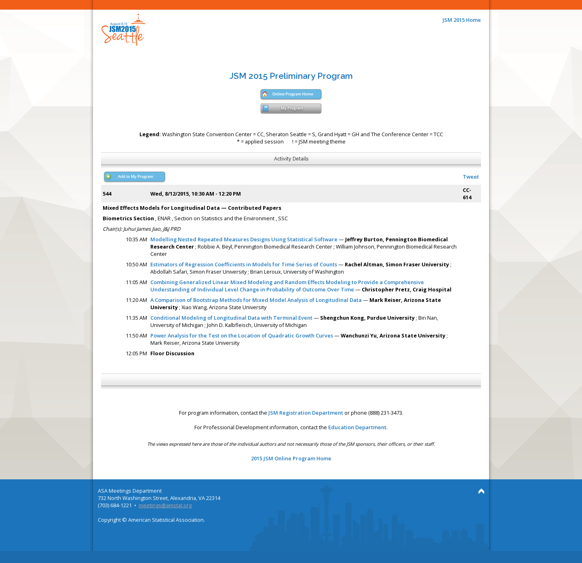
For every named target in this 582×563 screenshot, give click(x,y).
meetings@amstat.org (165, 505)
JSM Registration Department (305, 412)
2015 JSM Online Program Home (291, 458)
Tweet (471, 176)
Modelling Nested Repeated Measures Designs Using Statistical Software (243, 239)
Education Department (357, 427)
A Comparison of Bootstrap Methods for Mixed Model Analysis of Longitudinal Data (256, 300)
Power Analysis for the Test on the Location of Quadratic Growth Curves (241, 335)
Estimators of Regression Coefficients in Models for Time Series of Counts (243, 264)
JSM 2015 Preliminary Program (291, 76)
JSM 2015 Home (462, 19)
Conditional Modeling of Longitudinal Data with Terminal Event (231, 317)
